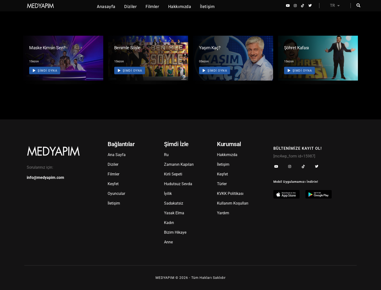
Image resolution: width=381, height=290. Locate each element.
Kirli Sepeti (173, 174)
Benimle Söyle (127, 47)
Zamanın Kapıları (179, 164)
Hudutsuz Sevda (178, 184)
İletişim (207, 6)
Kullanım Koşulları (232, 203)
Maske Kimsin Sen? (47, 47)
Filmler (152, 6)
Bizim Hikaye (175, 232)
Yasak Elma (174, 213)
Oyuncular (116, 193)
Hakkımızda (179, 6)
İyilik (168, 193)
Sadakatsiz (173, 203)
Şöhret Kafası (296, 47)
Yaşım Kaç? (209, 47)
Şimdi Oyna (45, 70)
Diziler (130, 6)
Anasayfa (106, 6)
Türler (222, 184)
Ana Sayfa (117, 154)
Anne (168, 242)
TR (335, 5)
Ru (166, 154)
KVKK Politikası (230, 193)
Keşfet (113, 184)
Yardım (223, 213)
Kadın (169, 222)
